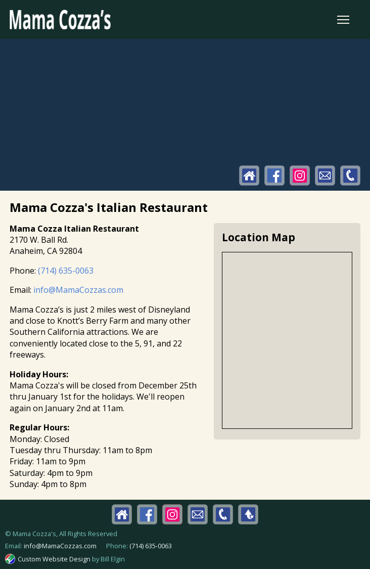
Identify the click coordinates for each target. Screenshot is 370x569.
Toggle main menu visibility (344, 17)
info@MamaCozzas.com (78, 289)
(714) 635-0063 (66, 270)
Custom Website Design (54, 558)
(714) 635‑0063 (150, 545)
